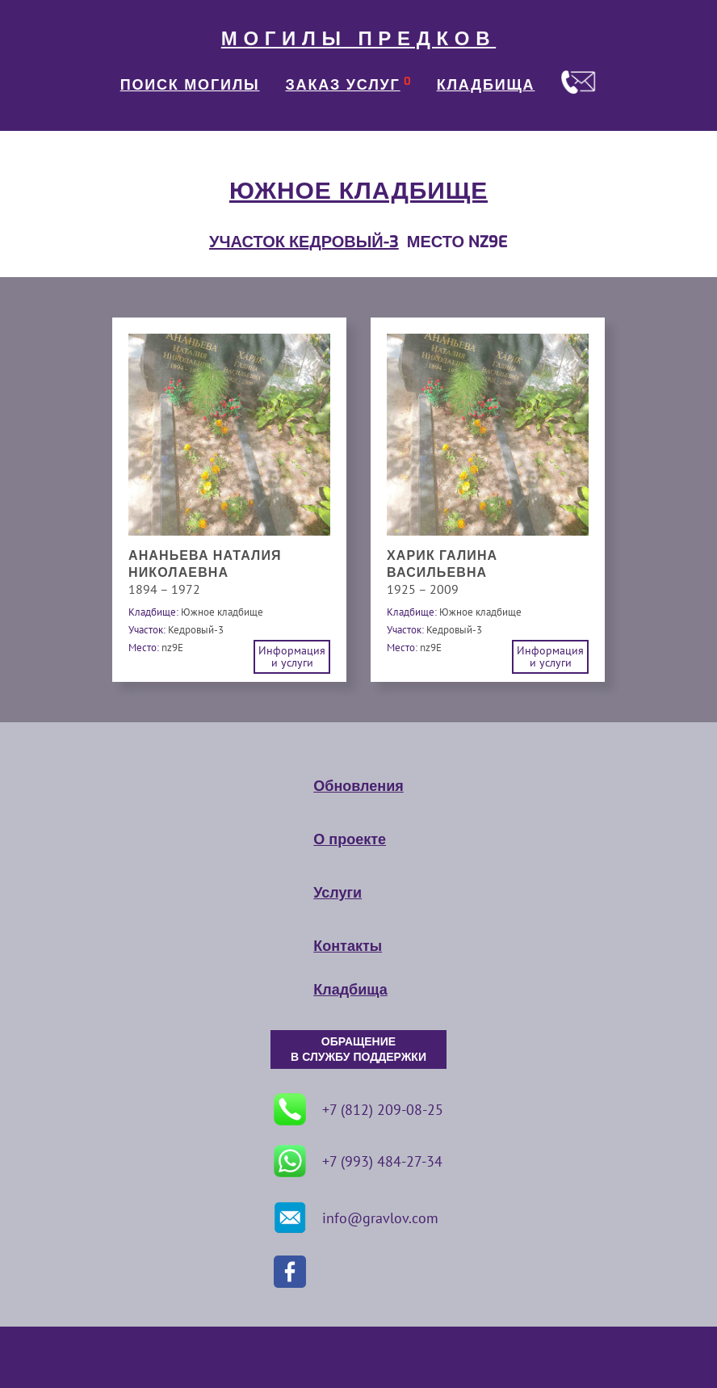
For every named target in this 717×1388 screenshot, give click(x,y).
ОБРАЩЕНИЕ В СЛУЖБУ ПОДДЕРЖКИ (358, 1049)
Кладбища (350, 989)
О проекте (349, 839)
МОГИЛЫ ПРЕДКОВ (358, 39)
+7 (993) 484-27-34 (358, 1161)
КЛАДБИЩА (486, 85)
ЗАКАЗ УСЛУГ (343, 85)
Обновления (358, 786)
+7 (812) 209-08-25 (358, 1109)
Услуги (337, 892)
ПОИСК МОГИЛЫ (190, 85)
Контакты (347, 946)
